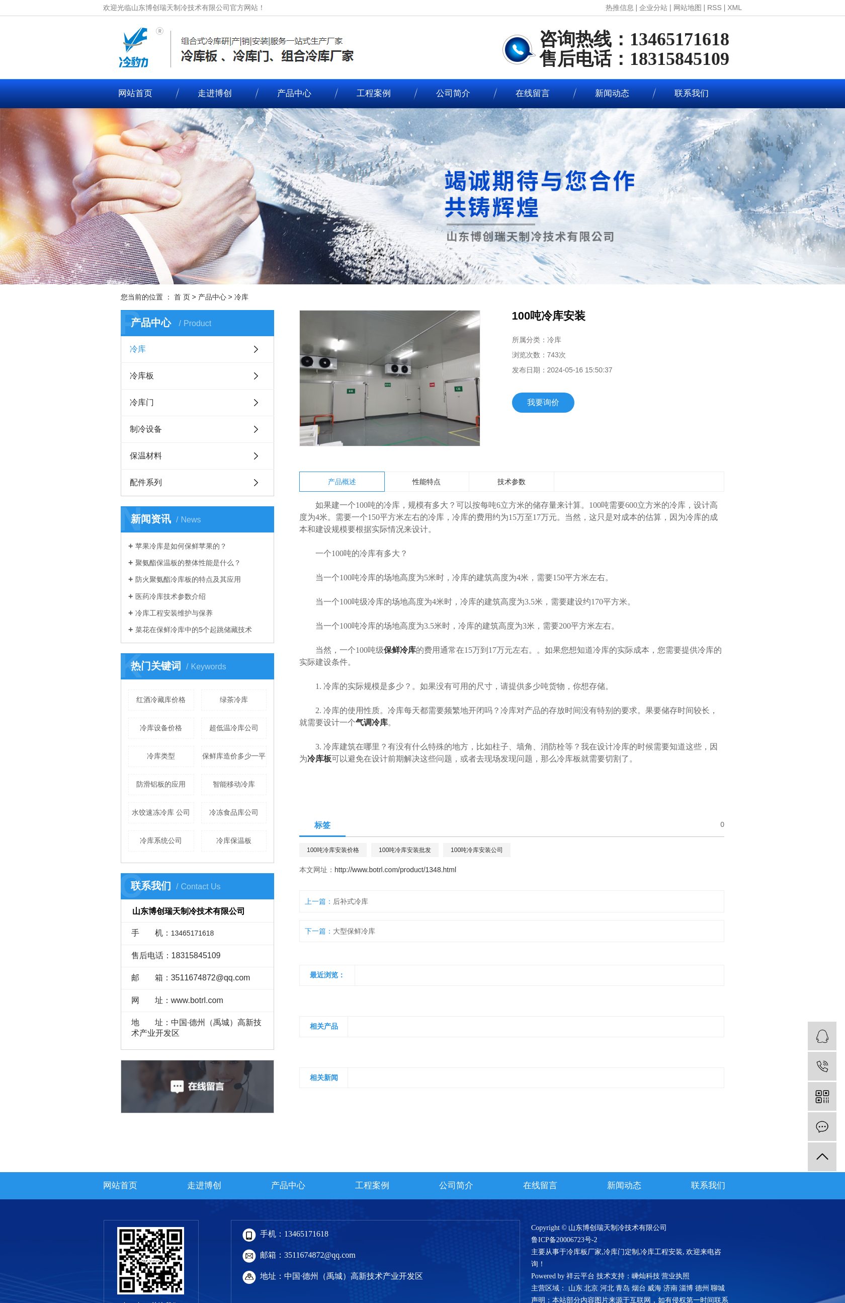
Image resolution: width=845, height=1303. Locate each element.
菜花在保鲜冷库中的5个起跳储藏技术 (193, 630)
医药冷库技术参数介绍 (170, 596)
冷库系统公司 (161, 840)
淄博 (686, 1288)
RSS (714, 8)
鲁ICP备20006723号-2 (564, 1240)
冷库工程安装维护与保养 (174, 613)
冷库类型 (161, 756)
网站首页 (135, 93)
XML (734, 8)
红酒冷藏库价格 (161, 700)
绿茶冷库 (234, 700)
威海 (654, 1288)
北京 (591, 1288)
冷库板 (142, 375)
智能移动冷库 (234, 784)
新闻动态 (612, 93)
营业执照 (675, 1276)
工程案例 (374, 93)
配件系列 (146, 482)
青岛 (623, 1288)
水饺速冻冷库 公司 (161, 812)
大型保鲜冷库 (354, 931)
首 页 (182, 297)
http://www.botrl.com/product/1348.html (395, 870)
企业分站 (653, 8)
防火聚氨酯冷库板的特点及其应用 (188, 579)
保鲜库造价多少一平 (234, 756)
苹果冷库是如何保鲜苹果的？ (181, 546)
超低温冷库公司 (234, 728)
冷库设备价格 (161, 728)
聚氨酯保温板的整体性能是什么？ (188, 563)
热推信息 (620, 8)
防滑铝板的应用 (161, 784)
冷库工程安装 (661, 1252)
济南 (670, 1288)
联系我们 (691, 93)
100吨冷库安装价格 (333, 850)
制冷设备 (146, 429)
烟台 (639, 1288)
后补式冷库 (350, 901)
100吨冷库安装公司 (477, 850)
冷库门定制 (621, 1252)
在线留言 (533, 93)
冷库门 (142, 402)
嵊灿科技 (646, 1276)
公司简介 (453, 93)
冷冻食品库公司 (234, 812)
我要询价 (543, 402)
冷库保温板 (233, 840)
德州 (702, 1288)
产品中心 (294, 93)
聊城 (718, 1288)
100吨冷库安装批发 (405, 850)
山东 (575, 1288)
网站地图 (687, 8)
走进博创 (215, 93)
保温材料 (146, 455)
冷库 (241, 297)
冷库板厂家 (584, 1252)
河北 (607, 1288)
